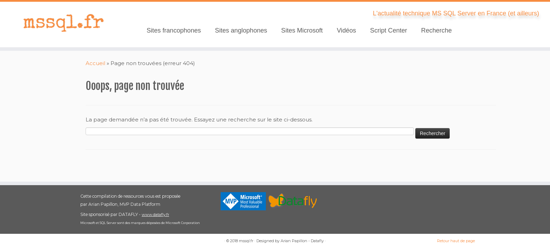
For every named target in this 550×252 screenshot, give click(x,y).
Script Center (388, 30)
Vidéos (346, 30)
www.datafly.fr (155, 214)
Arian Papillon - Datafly (302, 240)
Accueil (95, 63)
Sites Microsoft (302, 30)
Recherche (436, 30)
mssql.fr (246, 240)
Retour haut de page (456, 240)
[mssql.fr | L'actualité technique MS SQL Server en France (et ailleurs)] (63, 22)
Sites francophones (174, 30)
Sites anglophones (241, 30)
